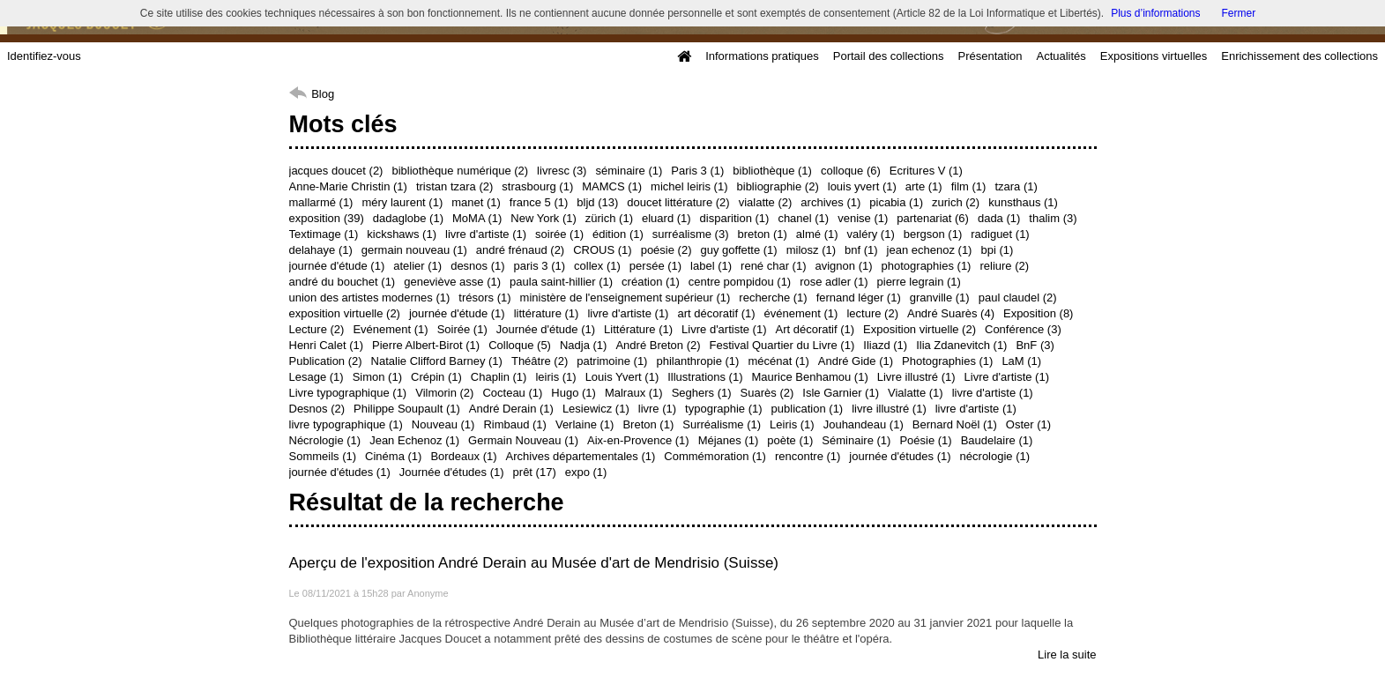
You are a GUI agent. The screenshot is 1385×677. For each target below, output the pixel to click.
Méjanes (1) (728, 440)
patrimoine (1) (612, 361)
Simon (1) (377, 376)
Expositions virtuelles (1153, 56)
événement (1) (801, 313)
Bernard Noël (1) (954, 424)
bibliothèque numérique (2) (459, 170)
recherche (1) (773, 297)
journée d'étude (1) (337, 265)
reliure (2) (1004, 265)
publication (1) (807, 408)
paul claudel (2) (1018, 297)
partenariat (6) (933, 218)
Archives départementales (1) (581, 456)
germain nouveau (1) (414, 250)
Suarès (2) (767, 392)
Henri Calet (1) (326, 345)
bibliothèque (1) (772, 170)
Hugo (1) (573, 392)
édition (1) (618, 234)
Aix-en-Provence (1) (638, 440)
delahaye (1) (321, 250)
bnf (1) (861, 250)
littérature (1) (546, 313)
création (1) (651, 281)
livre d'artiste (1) (485, 234)
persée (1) (655, 265)
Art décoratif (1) (815, 329)
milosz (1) (811, 250)
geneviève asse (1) (452, 281)
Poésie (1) (925, 440)
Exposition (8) (1038, 313)
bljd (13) (597, 202)
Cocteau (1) (512, 392)
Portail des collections (888, 56)
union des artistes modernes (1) (369, 297)
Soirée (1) (462, 329)
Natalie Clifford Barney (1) (437, 361)
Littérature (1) (638, 329)
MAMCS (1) (612, 186)
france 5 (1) (539, 202)
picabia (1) (896, 202)
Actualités (1060, 56)
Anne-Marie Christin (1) (348, 186)
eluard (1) (666, 218)
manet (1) (476, 202)
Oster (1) (1028, 424)
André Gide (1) (855, 361)
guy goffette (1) (738, 250)
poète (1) (790, 440)
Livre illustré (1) (916, 376)
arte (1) (923, 186)
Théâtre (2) (539, 361)
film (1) (969, 186)
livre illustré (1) (889, 408)
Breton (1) (648, 424)
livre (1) (657, 408)
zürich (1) (609, 218)
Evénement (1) (390, 329)
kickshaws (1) (401, 234)
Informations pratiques (762, 56)
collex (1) (597, 265)
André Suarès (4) (950, 313)
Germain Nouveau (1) (523, 440)
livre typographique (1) (346, 424)
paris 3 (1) (540, 265)
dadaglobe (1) (408, 218)
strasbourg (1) (537, 186)
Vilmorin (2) (444, 392)
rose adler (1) (833, 281)
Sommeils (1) (323, 456)
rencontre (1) (807, 456)
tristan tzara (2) (454, 186)
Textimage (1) (324, 234)
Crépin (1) (436, 376)
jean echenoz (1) (929, 250)
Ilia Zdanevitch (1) (961, 345)
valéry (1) (871, 234)
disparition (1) (735, 218)
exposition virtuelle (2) (344, 313)
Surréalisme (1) (721, 424)
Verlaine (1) (584, 424)
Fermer (1239, 13)
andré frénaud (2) (520, 250)
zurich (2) (955, 202)
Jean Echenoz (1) (414, 440)
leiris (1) (555, 376)
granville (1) (940, 297)
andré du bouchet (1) (342, 281)
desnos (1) (477, 265)
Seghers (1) (702, 392)
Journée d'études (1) (451, 472)
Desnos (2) (317, 408)
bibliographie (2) (778, 186)
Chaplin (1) (499, 376)
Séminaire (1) (856, 440)
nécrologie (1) (995, 456)
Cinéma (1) (393, 456)
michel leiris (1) (689, 186)
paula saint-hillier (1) (561, 281)
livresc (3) (561, 170)
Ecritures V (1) (926, 170)
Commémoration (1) (715, 456)
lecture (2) (872, 313)
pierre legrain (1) (919, 281)
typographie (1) (723, 408)
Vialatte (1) (915, 392)
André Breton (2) (657, 345)
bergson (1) (933, 234)
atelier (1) (417, 265)
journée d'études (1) (899, 456)
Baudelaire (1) (997, 440)
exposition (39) (326, 218)
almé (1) (817, 234)
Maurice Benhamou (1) (809, 376)
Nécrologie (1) (325, 440)
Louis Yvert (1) (622, 376)
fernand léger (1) (858, 297)
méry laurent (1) (402, 202)
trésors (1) (484, 297)
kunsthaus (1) (1023, 202)
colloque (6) (851, 170)
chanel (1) (803, 218)
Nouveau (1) (443, 424)
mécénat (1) (778, 361)
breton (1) (761, 234)
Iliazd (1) (885, 345)
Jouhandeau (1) (863, 424)
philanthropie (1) (697, 361)
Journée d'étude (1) (545, 329)
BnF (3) (1035, 345)
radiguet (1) (1000, 234)
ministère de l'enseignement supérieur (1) (625, 297)
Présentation (989, 56)
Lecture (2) (317, 329)
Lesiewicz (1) (595, 408)
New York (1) (543, 218)
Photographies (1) (947, 361)
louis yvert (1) (862, 186)
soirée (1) (559, 234)
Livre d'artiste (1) (723, 329)
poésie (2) (666, 250)
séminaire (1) (628, 170)
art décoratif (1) (716, 313)
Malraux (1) (634, 392)
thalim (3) (1052, 218)
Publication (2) (325, 361)
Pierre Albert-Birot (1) (426, 345)
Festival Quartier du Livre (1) (782, 345)
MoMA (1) (477, 218)
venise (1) (863, 218)
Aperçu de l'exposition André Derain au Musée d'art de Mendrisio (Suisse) (534, 562)
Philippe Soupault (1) (407, 408)
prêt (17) (534, 472)
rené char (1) (773, 265)
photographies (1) (927, 265)
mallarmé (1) (321, 202)
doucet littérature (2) (678, 202)
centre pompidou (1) (740, 281)
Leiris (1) (792, 424)
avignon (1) (844, 265)
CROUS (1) (602, 250)
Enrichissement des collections (1299, 56)
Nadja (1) (583, 345)
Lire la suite (1067, 654)
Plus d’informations (1155, 13)
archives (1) (830, 202)
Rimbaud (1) (515, 424)
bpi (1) (996, 250)
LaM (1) (1021, 361)
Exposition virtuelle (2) (919, 329)
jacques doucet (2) (336, 170)
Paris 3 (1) (697, 170)
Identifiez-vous (44, 56)
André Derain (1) (511, 408)
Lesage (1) (316, 376)
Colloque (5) (519, 345)
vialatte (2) (766, 202)
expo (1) (586, 472)
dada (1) (999, 218)
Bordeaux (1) (463, 456)
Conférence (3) (1023, 329)
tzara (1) (1015, 186)
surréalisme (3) (690, 234)
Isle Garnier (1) (840, 392)
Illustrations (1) (704, 376)
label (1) (711, 265)
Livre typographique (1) (348, 392)
